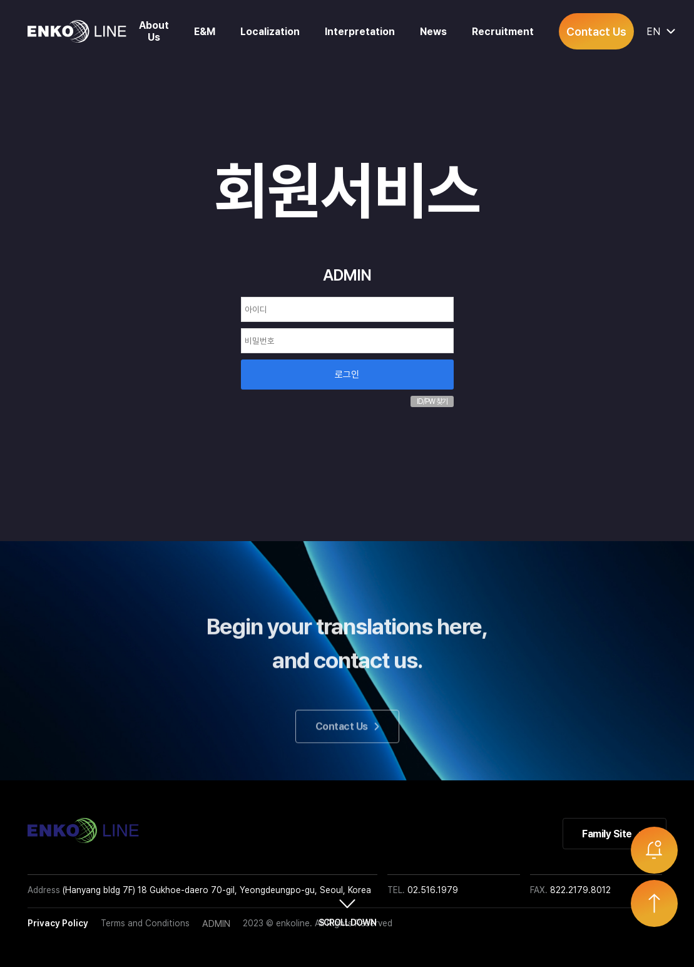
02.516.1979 (432, 890)
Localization (270, 32)
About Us (154, 31)
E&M (204, 32)
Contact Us (596, 31)
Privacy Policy (58, 923)
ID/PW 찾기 (432, 401)
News (433, 32)
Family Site (614, 834)
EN (656, 32)
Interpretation (360, 32)
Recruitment (503, 32)
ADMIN (216, 923)
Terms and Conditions (145, 923)
